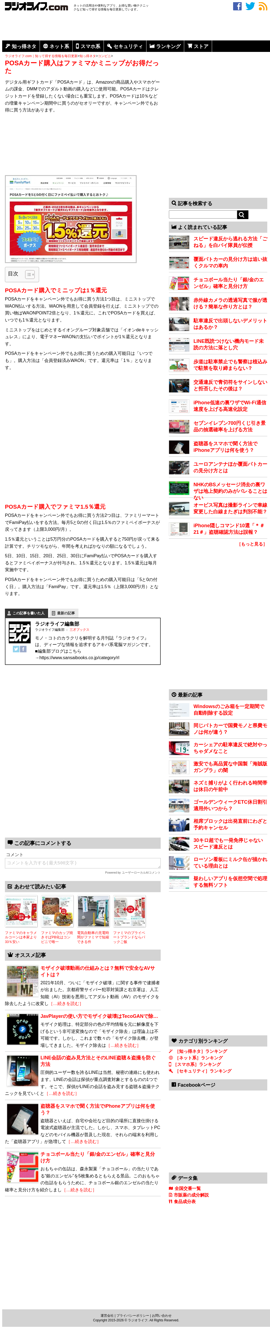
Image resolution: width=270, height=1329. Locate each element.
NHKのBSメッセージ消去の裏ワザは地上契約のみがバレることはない (230, 491)
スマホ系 (90, 46)
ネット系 (59, 46)
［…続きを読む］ (123, 1045)
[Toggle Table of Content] (27, 274)
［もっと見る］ (252, 544)
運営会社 (107, 1316)
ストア (201, 46)
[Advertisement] (136, 26)
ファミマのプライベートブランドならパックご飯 (129, 937)
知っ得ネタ (24, 46)
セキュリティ (128, 46)
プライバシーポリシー (132, 1316)
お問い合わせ (162, 1316)
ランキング (168, 46)
